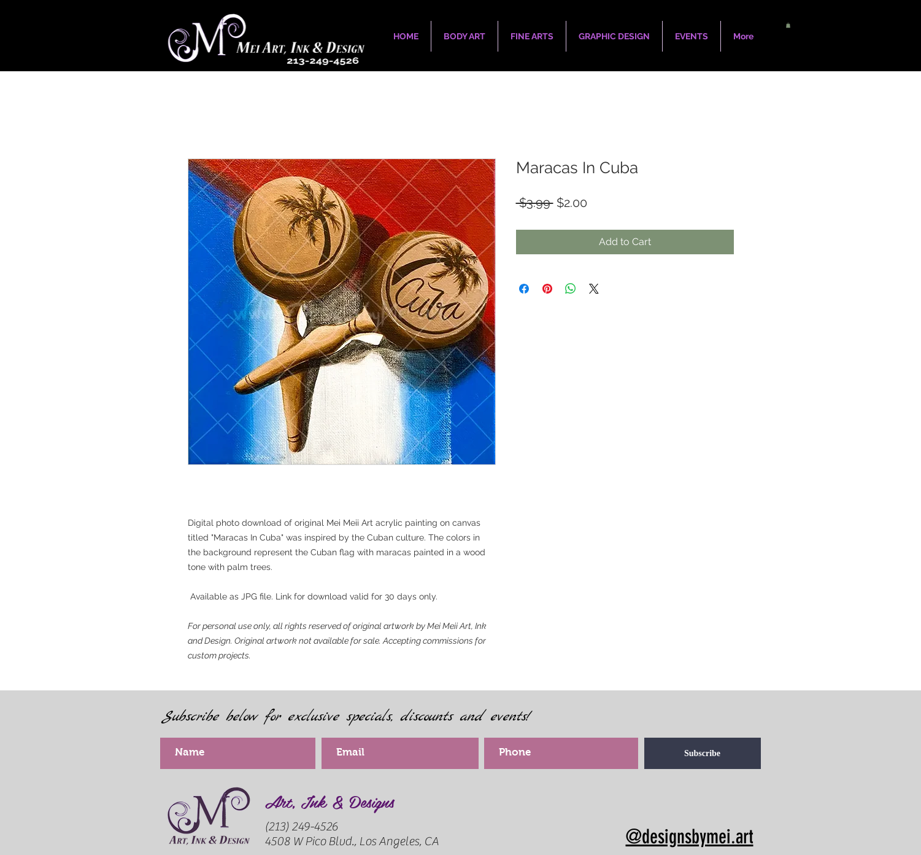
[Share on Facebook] (524, 288)
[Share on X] (594, 288)
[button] (788, 25)
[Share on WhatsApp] (570, 288)
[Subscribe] (702, 753)
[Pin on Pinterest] (547, 288)
